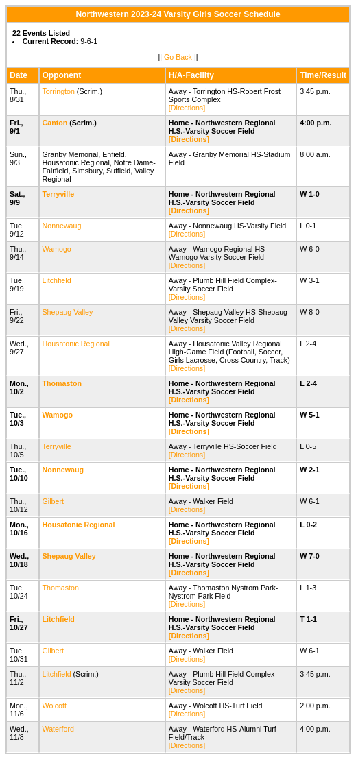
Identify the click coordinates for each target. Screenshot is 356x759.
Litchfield (57, 280)
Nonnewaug (62, 225)
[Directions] (187, 108)
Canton (55, 123)
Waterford (58, 729)
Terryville (59, 194)
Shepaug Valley (68, 312)
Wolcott (55, 705)
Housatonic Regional (76, 343)
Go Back (178, 57)
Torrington (59, 91)
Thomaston (62, 383)
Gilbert (53, 501)
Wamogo (57, 249)
